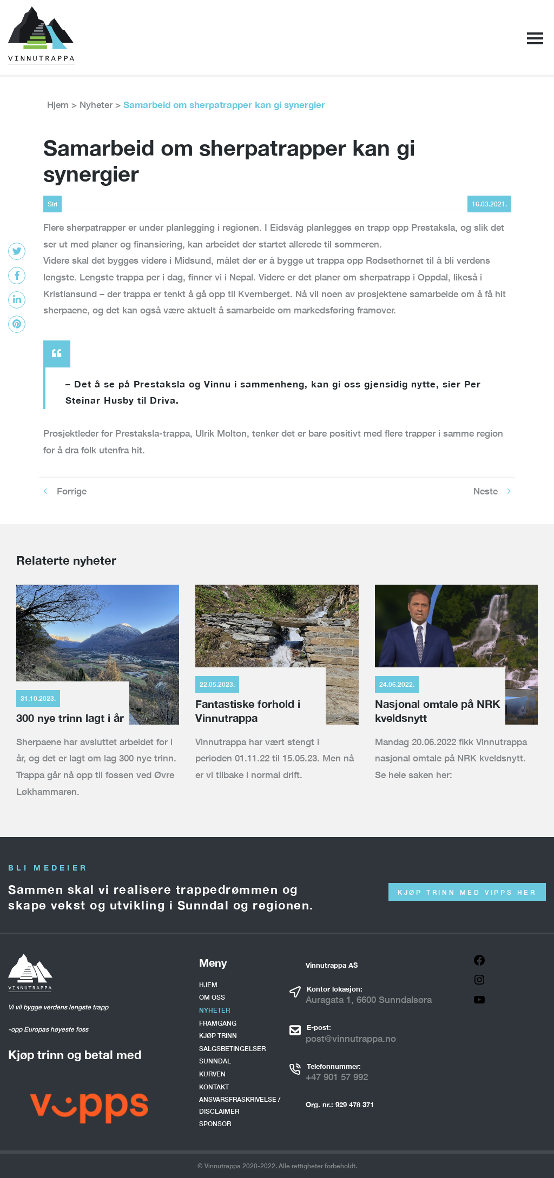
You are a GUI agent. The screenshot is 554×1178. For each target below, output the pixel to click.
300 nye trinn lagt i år (70, 717)
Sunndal (215, 1061)
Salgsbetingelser (232, 1049)
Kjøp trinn (218, 1036)
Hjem (58, 104)
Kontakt (214, 1087)
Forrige (72, 491)
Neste (485, 491)
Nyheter (96, 104)
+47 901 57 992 (337, 1076)
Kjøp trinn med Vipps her (467, 892)
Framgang (217, 1023)
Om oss (212, 997)
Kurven (212, 1074)
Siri (52, 204)
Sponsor (215, 1124)
